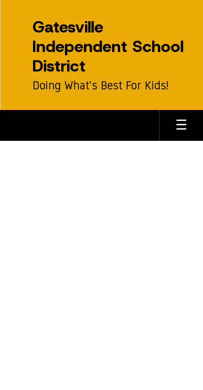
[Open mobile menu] (181, 125)
